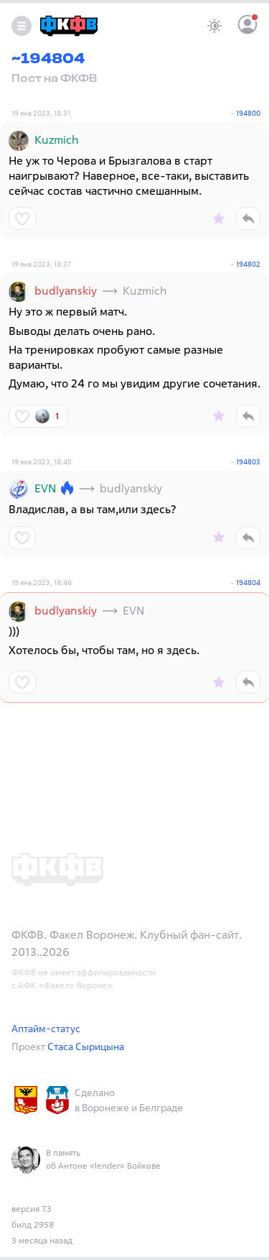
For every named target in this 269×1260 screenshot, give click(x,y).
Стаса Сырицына (85, 1046)
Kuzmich (56, 139)
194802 (248, 264)
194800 (248, 113)
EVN (45, 488)
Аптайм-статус (45, 1028)
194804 (248, 582)
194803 (248, 461)
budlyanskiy (65, 290)
